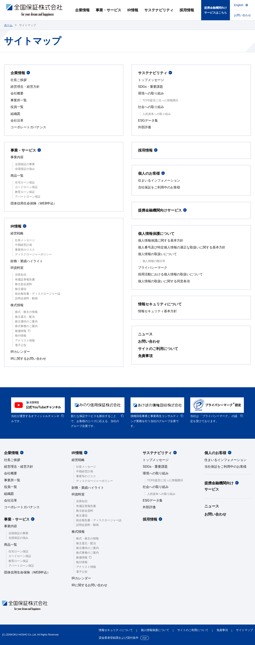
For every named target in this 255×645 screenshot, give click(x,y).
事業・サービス (23, 150)
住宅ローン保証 (25, 182)
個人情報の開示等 (153, 261)
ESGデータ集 (148, 120)
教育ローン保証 (25, 192)
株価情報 (20, 331)
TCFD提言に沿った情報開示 (160, 100)
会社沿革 (17, 120)
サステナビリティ (152, 73)
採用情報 (145, 150)
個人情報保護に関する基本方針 (160, 240)
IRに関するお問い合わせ (28, 358)
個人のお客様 (149, 173)
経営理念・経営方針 (25, 86)
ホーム (8, 25)
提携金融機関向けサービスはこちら (215, 10)
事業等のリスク (25, 249)
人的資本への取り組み (156, 114)
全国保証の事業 (25, 164)
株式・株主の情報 (26, 311)
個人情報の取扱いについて (157, 254)
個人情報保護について (156, 234)
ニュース (145, 334)
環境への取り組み (151, 93)
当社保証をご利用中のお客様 (159, 187)
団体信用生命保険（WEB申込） (34, 203)
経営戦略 (17, 233)
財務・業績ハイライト (27, 261)
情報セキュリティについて (160, 304)
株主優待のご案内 (26, 321)
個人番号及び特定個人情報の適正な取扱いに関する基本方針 (181, 247)
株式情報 (17, 305)
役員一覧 (17, 107)
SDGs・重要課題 (150, 86)
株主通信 (20, 289)
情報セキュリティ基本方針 (157, 311)
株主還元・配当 (25, 316)
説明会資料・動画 (26, 298)
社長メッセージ (25, 240)
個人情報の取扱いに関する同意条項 (164, 281)
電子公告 (20, 345)
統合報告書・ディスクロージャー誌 (37, 293)
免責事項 (145, 356)
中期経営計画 (23, 244)
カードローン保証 (26, 187)
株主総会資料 (23, 284)
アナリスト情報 (25, 340)
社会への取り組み (151, 107)
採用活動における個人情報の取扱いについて (170, 274)
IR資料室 (17, 268)
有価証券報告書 (25, 279)
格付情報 (20, 335)
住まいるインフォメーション (159, 180)
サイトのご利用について (158, 349)
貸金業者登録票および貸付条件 (118, 637)
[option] (38, 410)
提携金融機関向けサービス (160, 210)
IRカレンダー (20, 351)
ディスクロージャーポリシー (33, 254)
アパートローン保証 (27, 196)
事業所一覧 (19, 100)
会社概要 (17, 93)
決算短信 (20, 274)
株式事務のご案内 (26, 326)
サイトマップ (244, 630)
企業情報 (18, 73)
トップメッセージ (151, 80)
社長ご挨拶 (19, 80)
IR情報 (16, 226)
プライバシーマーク (152, 267)
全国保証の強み (25, 168)
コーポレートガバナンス (28, 127)
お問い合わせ (149, 341)
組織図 (15, 114)
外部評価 (144, 127)
